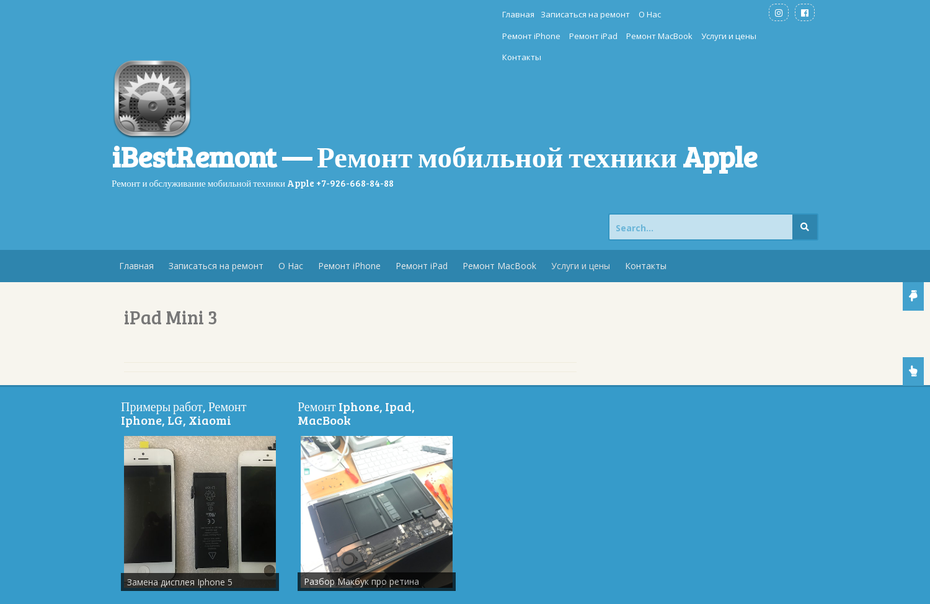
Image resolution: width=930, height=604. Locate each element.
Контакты (736, 14)
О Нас (434, 14)
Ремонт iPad (545, 14)
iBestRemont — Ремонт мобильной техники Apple (434, 113)
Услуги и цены (681, 14)
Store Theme (314, 588)
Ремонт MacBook (611, 14)
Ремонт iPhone (483, 14)
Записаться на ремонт (370, 14)
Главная (303, 14)
